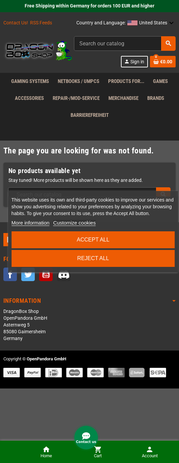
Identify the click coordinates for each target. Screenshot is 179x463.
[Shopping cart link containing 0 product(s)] (163, 61)
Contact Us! (15, 23)
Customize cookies (74, 223)
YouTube (46, 274)
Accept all (93, 240)
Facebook (10, 274)
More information (30, 223)
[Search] (124, 43)
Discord (64, 274)
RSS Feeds (41, 23)
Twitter (28, 274)
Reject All (93, 258)
